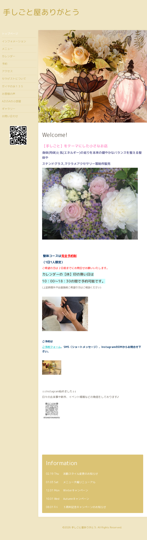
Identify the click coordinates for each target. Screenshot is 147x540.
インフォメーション (14, 41)
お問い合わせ (10, 116)
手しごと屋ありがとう (41, 12)
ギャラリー (8, 108)
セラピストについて (14, 78)
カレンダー (8, 56)
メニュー (7, 49)
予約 (4, 63)
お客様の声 (8, 94)
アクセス (7, 71)
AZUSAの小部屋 (11, 101)
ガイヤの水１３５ (12, 86)
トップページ (10, 33)
